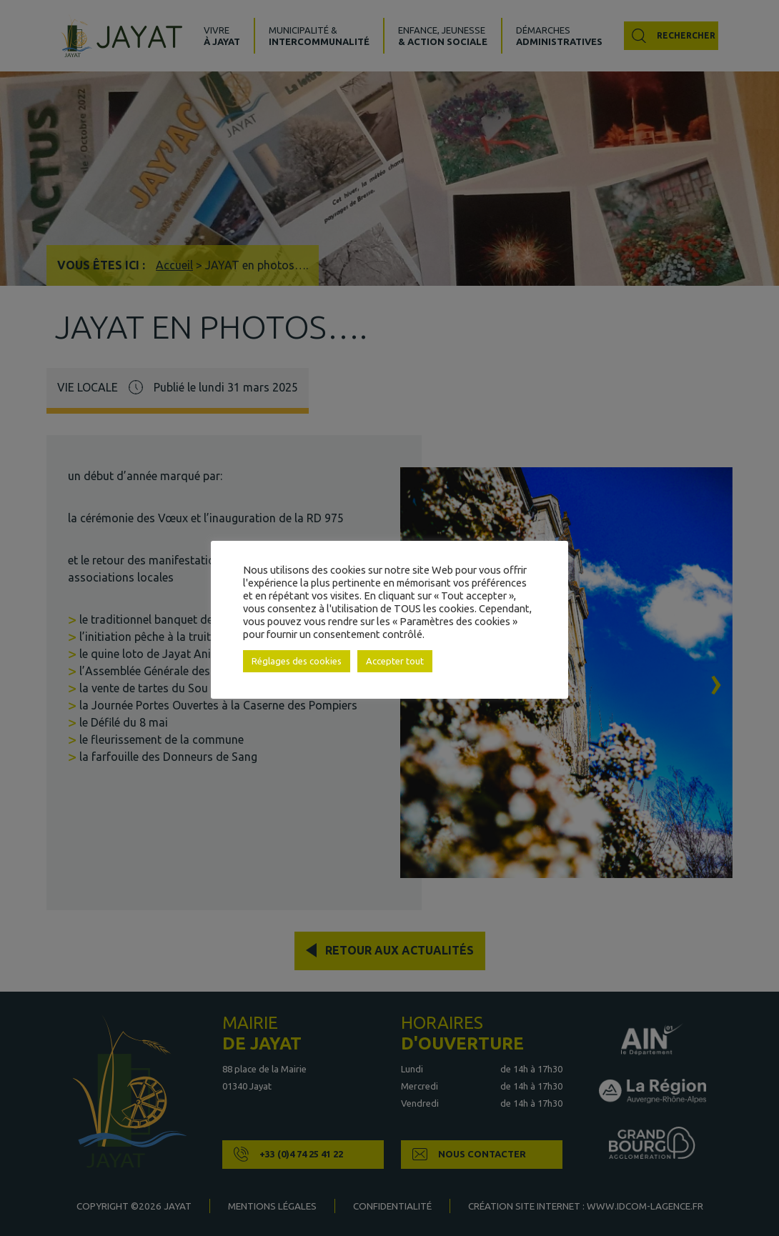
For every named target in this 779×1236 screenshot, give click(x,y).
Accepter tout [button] (395, 661)
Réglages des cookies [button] (297, 661)
